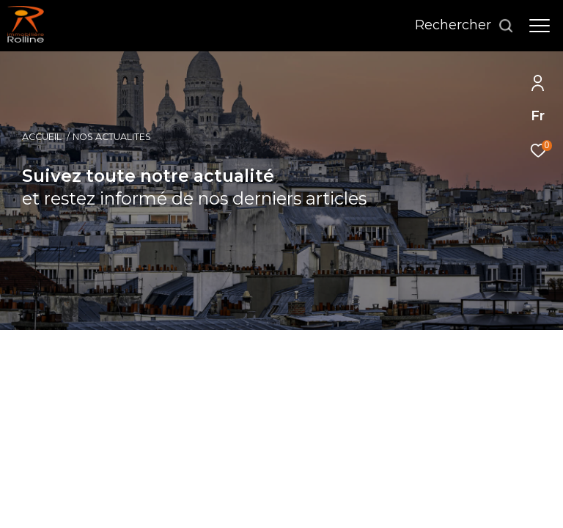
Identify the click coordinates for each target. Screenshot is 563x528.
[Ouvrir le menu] (539, 25)
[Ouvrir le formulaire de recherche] (464, 26)
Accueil (42, 136)
